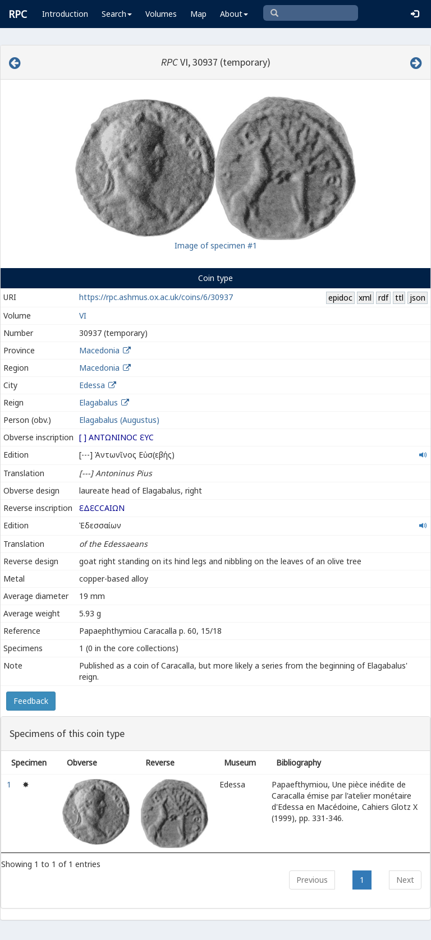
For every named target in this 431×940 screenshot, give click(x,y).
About (234, 13)
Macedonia (99, 350)
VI (82, 315)
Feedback (30, 700)
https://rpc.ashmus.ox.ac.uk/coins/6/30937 (156, 297)
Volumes (161, 13)
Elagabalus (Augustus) (119, 419)
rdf (383, 297)
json (417, 297)
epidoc (340, 297)
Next (405, 879)
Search (117, 13)
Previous (312, 879)
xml (365, 297)
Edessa (92, 385)
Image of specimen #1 (216, 245)
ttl (399, 297)
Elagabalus (98, 402)
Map (198, 13)
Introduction (65, 13)
